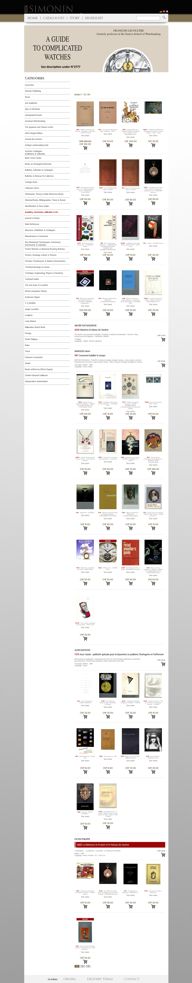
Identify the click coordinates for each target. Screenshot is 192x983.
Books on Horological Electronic (38, 164)
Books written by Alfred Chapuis (39, 369)
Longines (29, 315)
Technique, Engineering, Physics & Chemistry (44, 273)
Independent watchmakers (36, 381)
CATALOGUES (53, 18)
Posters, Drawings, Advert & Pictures (40, 255)
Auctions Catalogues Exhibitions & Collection (35, 152)
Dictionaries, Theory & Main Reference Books (44, 194)
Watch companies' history (36, 291)
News (27, 97)
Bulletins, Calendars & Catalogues (39, 170)
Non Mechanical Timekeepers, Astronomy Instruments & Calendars (43, 243)
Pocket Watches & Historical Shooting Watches (45, 249)
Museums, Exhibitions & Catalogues (40, 230)
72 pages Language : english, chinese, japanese (109, 338)
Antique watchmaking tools (36, 145)
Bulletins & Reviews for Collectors (39, 176)
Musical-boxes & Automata (36, 236)
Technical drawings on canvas (37, 267)
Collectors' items (32, 188)
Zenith (27, 363)
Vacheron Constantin (34, 357)
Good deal (29, 85)
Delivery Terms (100, 979)
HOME (33, 18)
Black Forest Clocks (33, 158)
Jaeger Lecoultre (32, 309)
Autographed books (33, 115)
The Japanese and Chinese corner (39, 127)
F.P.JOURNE (30, 303)
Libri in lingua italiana (33, 133)
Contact (131, 979)
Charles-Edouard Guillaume (36, 375)
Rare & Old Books (32, 109)
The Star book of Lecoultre (36, 285)
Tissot (27, 351)
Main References (32, 224)
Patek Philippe (31, 339)
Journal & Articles (32, 218)
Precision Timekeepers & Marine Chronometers (45, 261)
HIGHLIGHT (94, 18)
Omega (28, 333)
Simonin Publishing (33, 91)
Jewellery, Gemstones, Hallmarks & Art (41, 212)
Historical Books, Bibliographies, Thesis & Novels (45, 200)
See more (85, 135)
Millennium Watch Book (35, 327)
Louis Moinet (30, 321)
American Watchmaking (35, 121)
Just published (31, 103)
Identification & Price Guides (37, 206)
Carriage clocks (31, 182)
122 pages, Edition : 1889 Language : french (109, 662)
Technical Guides (32, 279)
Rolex (27, 345)
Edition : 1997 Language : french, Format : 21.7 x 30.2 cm (109, 853)
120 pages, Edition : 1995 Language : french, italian (109, 363)
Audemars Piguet (32, 297)
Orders (69, 979)
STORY (75, 18)
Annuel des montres (33, 139)
